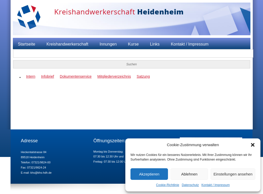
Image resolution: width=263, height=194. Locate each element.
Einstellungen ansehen (232, 174)
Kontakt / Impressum (215, 185)
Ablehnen (189, 174)
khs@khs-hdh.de (41, 172)
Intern (30, 76)
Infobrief (47, 76)
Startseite (26, 44)
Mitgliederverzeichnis (114, 76)
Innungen (108, 44)
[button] (252, 144)
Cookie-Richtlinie (167, 185)
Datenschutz (190, 185)
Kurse (133, 44)
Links (154, 44)
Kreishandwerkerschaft (67, 44)
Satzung (143, 76)
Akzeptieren (149, 174)
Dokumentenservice (76, 76)
